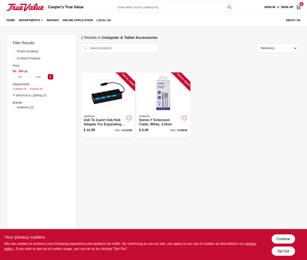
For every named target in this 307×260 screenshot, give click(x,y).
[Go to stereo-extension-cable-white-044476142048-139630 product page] (163, 105)
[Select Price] (50, 76)
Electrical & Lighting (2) (31, 95)
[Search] (230, 6)
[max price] (38, 76)
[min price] (20, 76)
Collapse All (19, 88)
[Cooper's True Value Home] (26, 7)
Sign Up (287, 7)
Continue (283, 239)
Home (11, 20)
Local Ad (104, 20)
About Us (293, 20)
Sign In (269, 7)
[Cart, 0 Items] (298, 7)
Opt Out (283, 251)
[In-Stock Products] (14, 58)
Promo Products (27, 51)
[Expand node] (14, 95)
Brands (53, 20)
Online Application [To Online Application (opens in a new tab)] (77, 20)
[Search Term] (174, 7)
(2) (25, 107)
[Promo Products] (14, 51)
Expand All (36, 88)
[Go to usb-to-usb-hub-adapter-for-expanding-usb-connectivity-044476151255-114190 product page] (108, 105)
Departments (29, 20)
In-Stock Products (29, 58)
